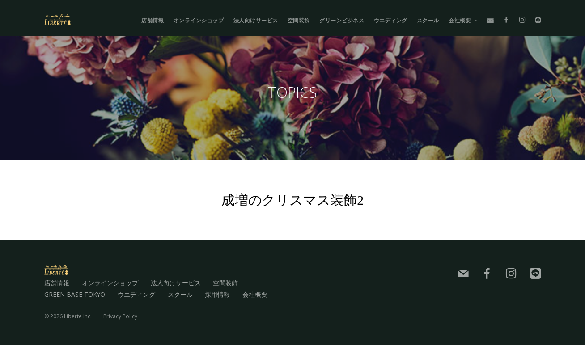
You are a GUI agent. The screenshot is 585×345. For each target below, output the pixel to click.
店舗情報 (152, 20)
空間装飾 (299, 20)
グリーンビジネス (341, 20)
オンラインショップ (199, 20)
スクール (428, 20)
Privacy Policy (120, 316)
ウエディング (390, 20)
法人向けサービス (255, 20)
